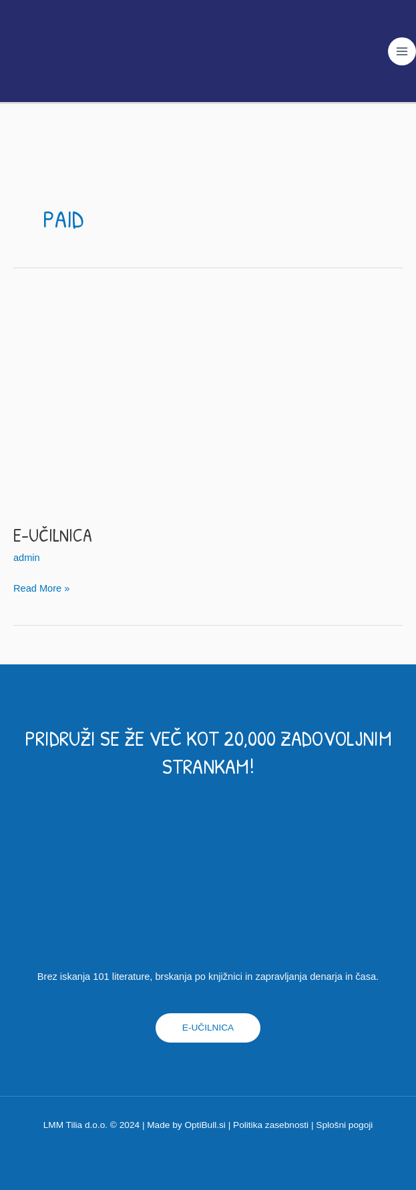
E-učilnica (52, 535)
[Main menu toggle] (402, 52)
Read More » (41, 587)
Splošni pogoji (344, 1125)
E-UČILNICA (208, 1028)
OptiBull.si (204, 1125)
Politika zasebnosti (270, 1125)
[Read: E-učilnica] (208, 400)
